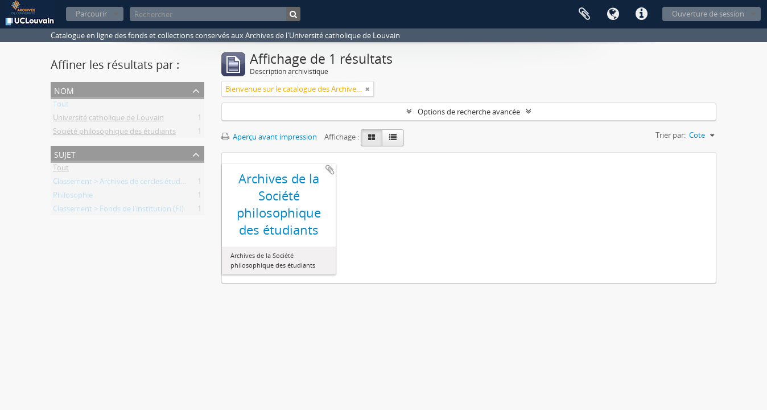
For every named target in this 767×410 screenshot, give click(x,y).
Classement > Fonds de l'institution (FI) (118, 211)
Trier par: (670, 135)
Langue (613, 14)
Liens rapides (641, 14)
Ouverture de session (708, 14)
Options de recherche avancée (469, 111)
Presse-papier (584, 14)
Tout (61, 106)
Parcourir (91, 14)
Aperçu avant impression (269, 137)
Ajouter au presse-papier (330, 169)
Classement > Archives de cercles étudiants (125, 183)
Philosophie (73, 197)
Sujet (65, 153)
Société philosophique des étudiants (114, 133)
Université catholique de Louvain (108, 119)
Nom (64, 89)
